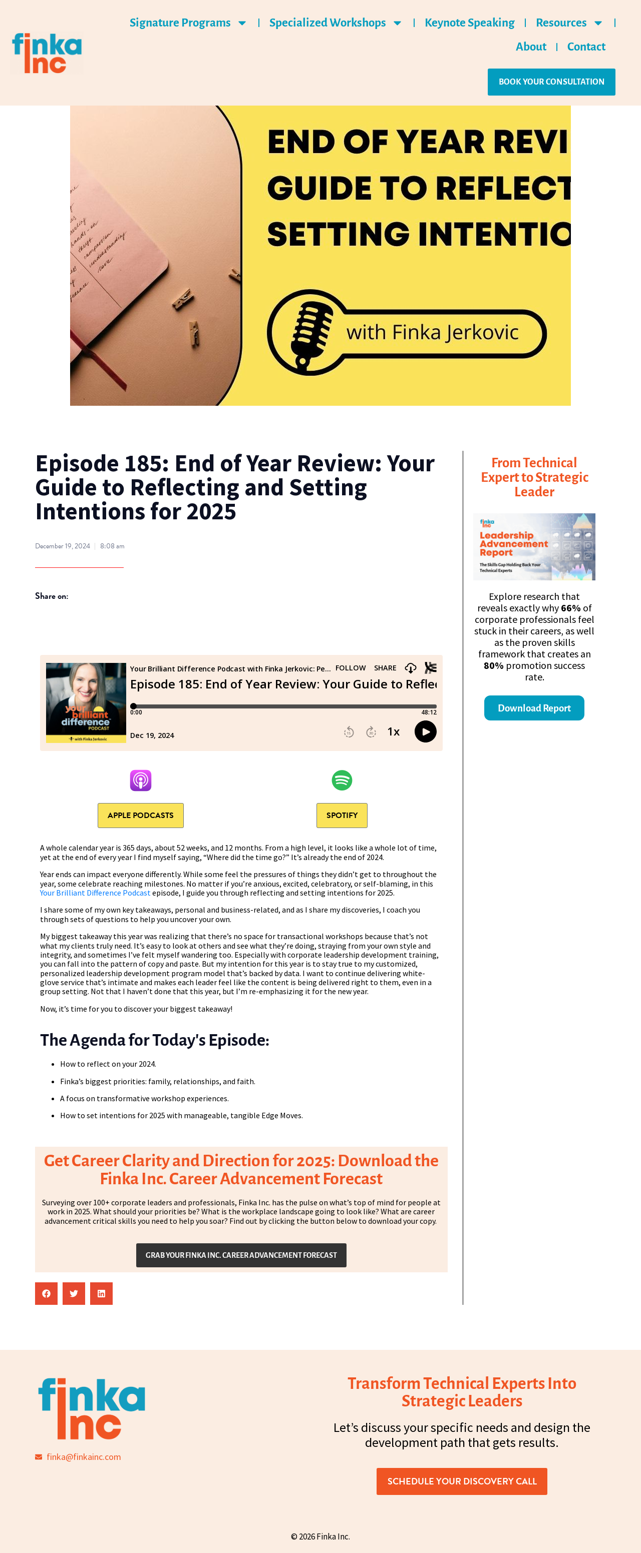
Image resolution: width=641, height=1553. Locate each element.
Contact (586, 47)
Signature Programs (189, 23)
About (531, 47)
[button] (46, 1293)
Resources (570, 23)
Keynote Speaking (470, 23)
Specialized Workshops (336, 23)
